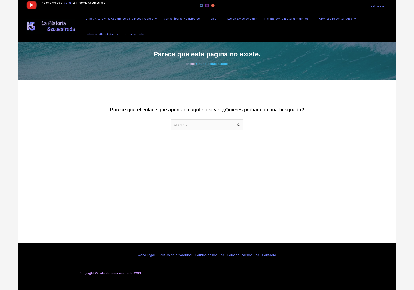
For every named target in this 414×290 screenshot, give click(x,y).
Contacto (269, 255)
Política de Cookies (209, 255)
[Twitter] (304, 273)
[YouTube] (213, 5)
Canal (68, 2)
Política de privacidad (175, 255)
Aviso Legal (146, 255)
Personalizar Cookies (243, 255)
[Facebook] (201, 5)
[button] (154, 18)
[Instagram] (207, 5)
